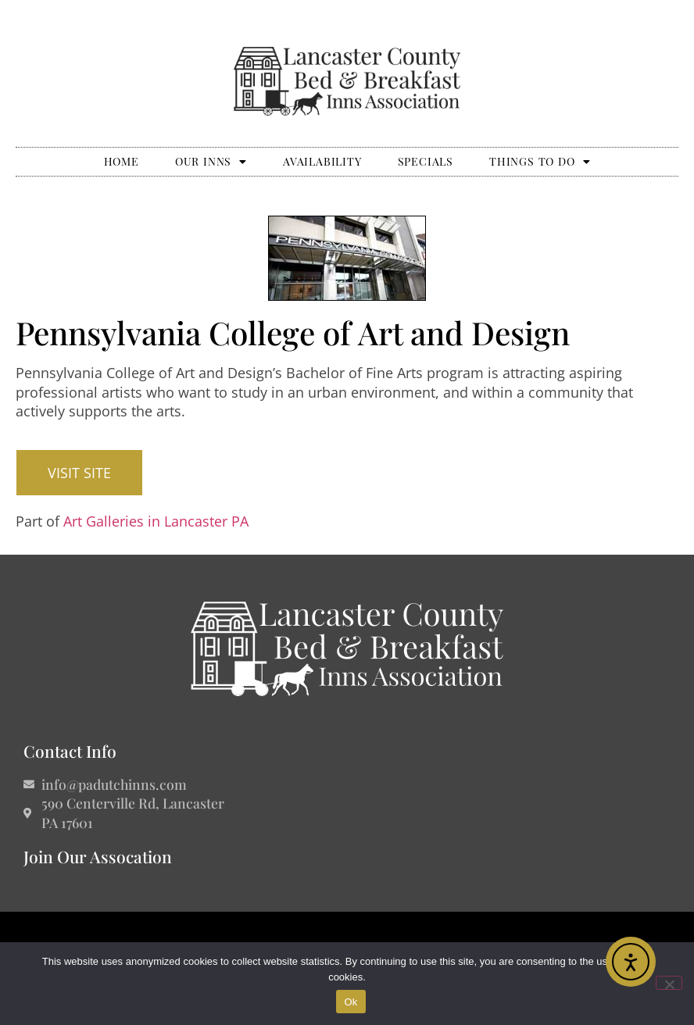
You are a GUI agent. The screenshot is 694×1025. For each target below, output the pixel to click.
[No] (669, 983)
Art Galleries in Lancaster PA (156, 521)
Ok (350, 1002)
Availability (322, 161)
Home (121, 161)
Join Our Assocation (97, 856)
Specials (425, 161)
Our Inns (211, 161)
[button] (79, 472)
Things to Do (539, 161)
